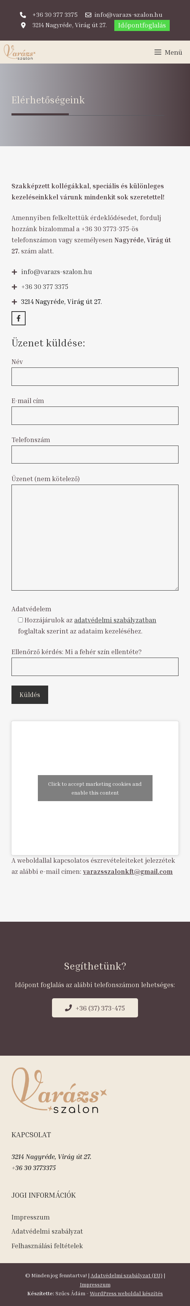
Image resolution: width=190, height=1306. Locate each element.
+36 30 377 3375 (44, 286)
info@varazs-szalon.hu (56, 272)
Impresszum (30, 1217)
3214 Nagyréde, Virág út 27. (51, 1157)
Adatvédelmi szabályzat (47, 1231)
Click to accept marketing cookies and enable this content (95, 788)
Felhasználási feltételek (47, 1246)
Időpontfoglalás (142, 25)
